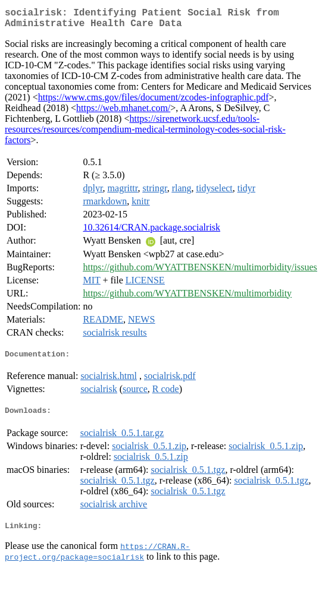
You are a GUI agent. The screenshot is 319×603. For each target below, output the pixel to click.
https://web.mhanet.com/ (123, 113)
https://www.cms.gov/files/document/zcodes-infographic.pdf (153, 102)
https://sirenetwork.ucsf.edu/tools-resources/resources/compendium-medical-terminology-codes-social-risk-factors (145, 134)
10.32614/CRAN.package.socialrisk (151, 232)
